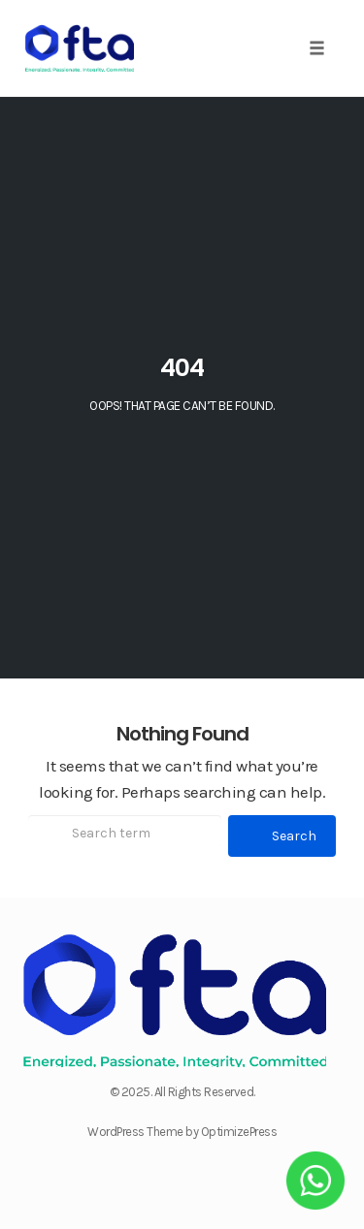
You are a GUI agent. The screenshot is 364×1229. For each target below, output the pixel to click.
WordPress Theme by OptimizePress (182, 1131)
